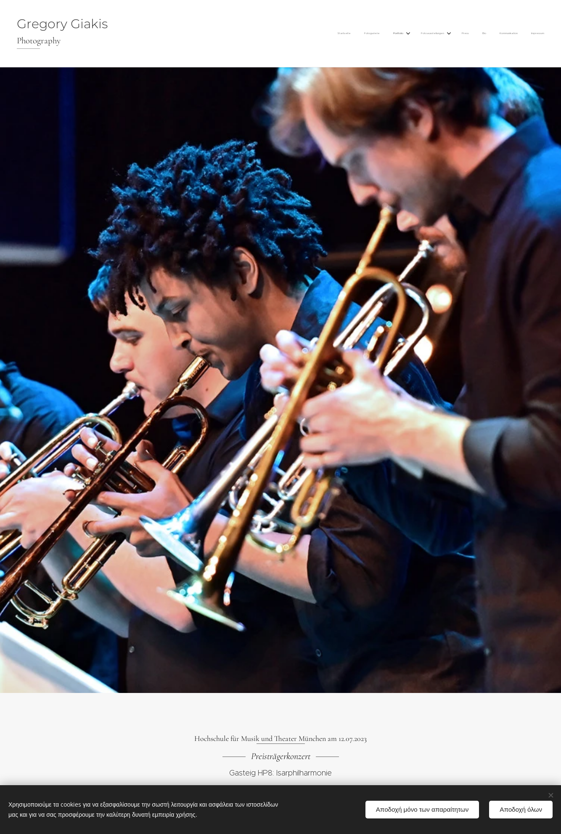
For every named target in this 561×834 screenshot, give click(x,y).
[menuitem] (443, 33)
